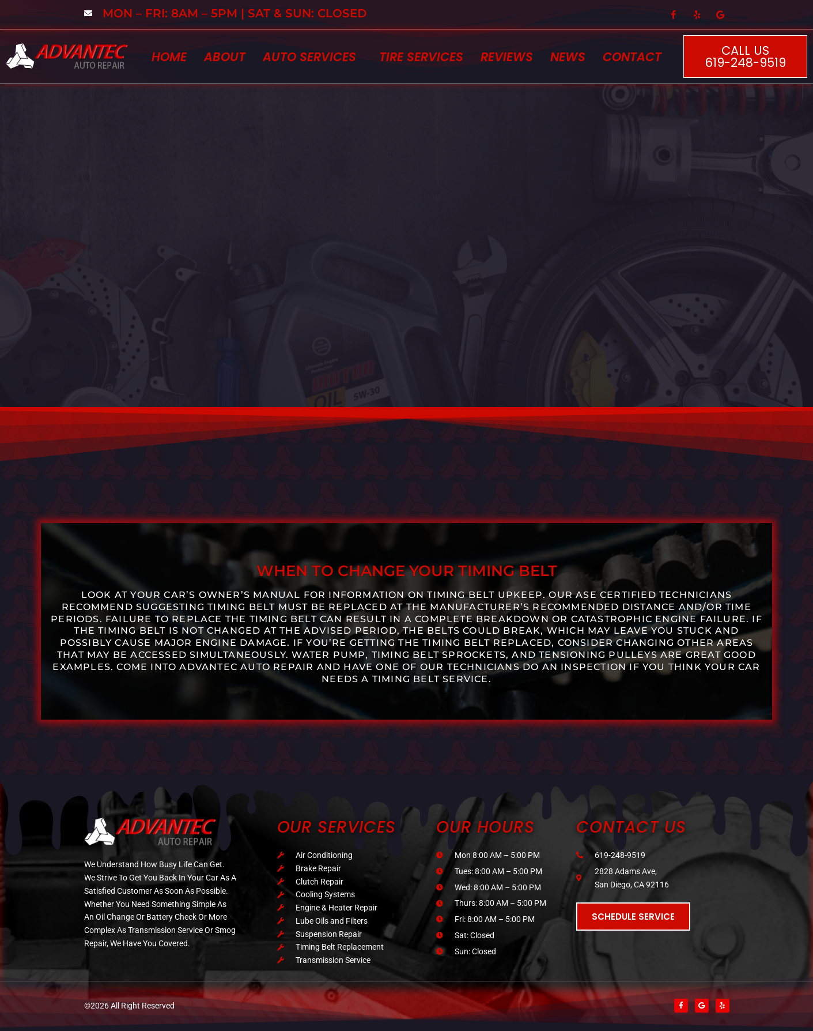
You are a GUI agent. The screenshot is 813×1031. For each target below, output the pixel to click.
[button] (312, 56)
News (567, 56)
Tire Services (421, 56)
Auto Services (309, 56)
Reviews (507, 56)
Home (169, 56)
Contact (632, 56)
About (224, 56)
